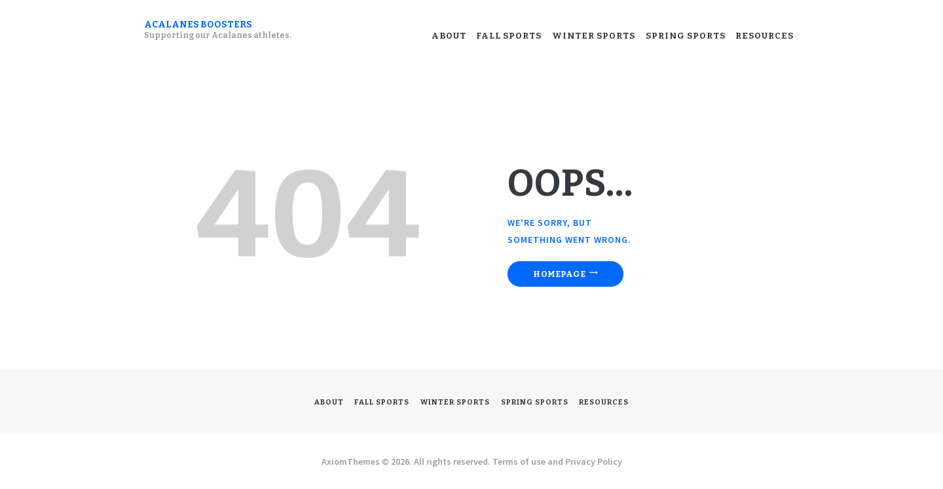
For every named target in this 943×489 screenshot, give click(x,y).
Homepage (564, 274)
